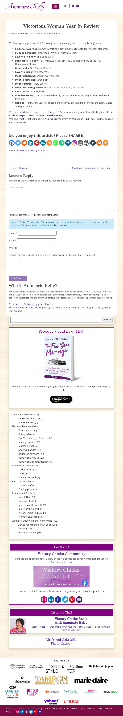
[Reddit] (24, 143)
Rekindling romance (28, 453)
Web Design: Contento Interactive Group (23, 708)
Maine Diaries (25, 469)
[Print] (99, 143)
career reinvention (27, 418)
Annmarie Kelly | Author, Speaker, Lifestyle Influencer (72, 708)
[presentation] (33, 266)
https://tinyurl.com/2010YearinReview (40, 115)
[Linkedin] (30, 143)
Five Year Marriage (22, 426)
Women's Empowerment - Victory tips (32, 520)
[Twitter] (18, 143)
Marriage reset (26, 445)
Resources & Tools (22, 493)
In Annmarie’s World (22, 465)
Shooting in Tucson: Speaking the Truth (91, 168)
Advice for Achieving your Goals (33, 150)
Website (13, 247)
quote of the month (29, 508)
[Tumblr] (93, 143)
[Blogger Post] (80, 143)
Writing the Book (27, 477)
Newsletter (24, 497)
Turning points (26, 489)
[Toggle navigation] (55, 6)
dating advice (25, 434)
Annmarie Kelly (52, 33)
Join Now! (67, 562)
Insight (22, 528)
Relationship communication (33, 461)
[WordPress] (87, 143)
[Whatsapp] (55, 143)
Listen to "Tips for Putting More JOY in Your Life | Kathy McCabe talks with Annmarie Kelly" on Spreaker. (71, 628)
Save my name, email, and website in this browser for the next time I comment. (53, 254)
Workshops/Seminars (29, 516)
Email (12, 240)
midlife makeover (27, 532)
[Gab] (62, 143)
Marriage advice (26, 442)
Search (107, 319)
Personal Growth (21, 481)
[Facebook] (12, 143)
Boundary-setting (27, 430)
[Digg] (68, 143)
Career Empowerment (23, 414)
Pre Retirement (26, 422)
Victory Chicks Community (62, 553)
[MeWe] (43, 143)
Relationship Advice (28, 457)
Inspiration (24, 485)
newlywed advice (27, 449)
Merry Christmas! (21, 168)
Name (13, 233)
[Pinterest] (37, 143)
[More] (105, 143)
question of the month (30, 505)
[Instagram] (74, 143)
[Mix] (49, 143)
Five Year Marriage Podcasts (33, 438)
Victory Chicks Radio (29, 512)
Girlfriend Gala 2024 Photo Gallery (61, 641)
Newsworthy (25, 501)
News (21, 473)
